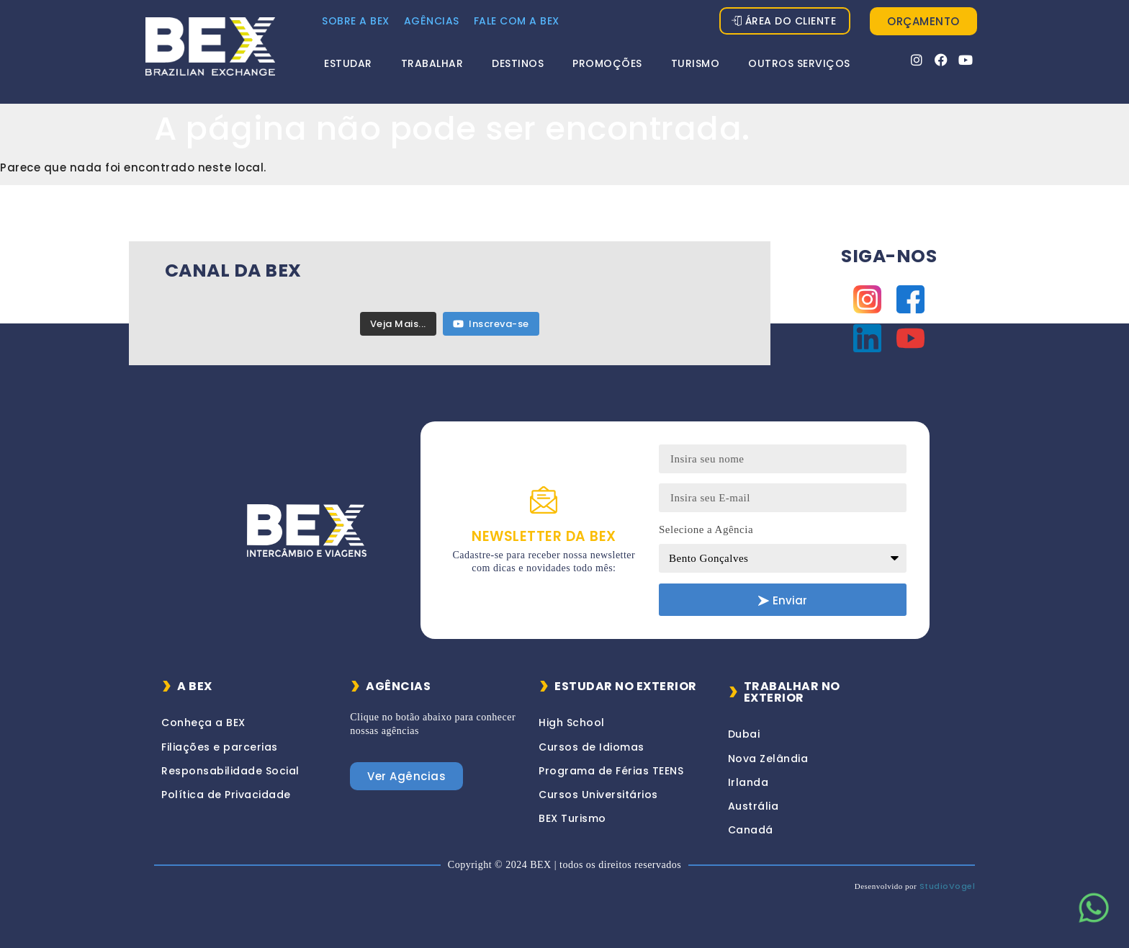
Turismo (695, 63)
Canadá (750, 830)
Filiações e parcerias (219, 747)
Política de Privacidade (226, 794)
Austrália (753, 806)
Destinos (518, 63)
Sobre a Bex (356, 21)
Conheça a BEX (203, 722)
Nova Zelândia (768, 758)
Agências (431, 21)
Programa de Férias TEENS (611, 771)
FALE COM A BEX (516, 21)
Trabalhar (432, 63)
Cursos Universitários (598, 794)
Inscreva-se (491, 324)
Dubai (744, 734)
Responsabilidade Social (230, 771)
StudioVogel (947, 886)
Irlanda (748, 782)
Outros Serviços (799, 63)
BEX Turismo (572, 818)
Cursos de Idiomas (591, 747)
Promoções (607, 63)
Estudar (348, 63)
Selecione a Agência (706, 529)
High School (572, 722)
